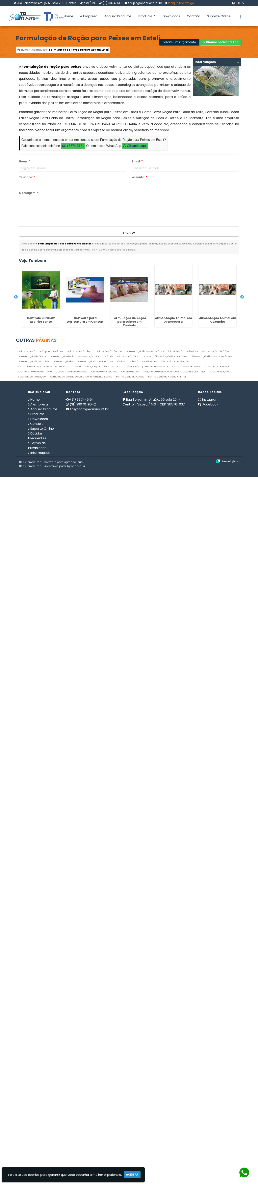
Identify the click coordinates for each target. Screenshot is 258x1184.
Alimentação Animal (110, 1061)
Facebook (210, 1114)
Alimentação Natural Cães (171, 1067)
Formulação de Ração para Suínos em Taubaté (37, 379)
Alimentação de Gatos (32, 1067)
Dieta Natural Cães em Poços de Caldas (37, 951)
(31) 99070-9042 (83, 1114)
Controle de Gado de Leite (71, 1082)
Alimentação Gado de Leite (134, 1067)
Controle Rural (130, 1082)
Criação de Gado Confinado (161, 1082)
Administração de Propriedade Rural (40, 1061)
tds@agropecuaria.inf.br (145, 3)
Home (68, 16)
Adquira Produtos (117, 16)
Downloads (171, 16)
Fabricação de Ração (32, 1087)
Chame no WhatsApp (220, 42)
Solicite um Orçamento (179, 42)
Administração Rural (80, 1061)
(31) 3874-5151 (112, 3)
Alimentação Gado (62, 1067)
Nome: (24, 161)
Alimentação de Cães (215, 1061)
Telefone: (27, 177)
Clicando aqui (134, 146)
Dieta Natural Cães (194, 1082)
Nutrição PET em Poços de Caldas (37, 718)
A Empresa (88, 16)
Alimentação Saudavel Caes (95, 1072)
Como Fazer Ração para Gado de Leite (96, 1077)
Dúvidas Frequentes (37, 1146)
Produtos (147, 16)
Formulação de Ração (130, 1087)
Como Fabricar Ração (175, 1072)
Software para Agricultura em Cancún (37, 337)
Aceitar (132, 1175)
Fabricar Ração (219, 1082)
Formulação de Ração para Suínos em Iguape (37, 1028)
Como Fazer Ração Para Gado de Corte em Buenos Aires (37, 810)
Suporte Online (219, 16)
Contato (193, 16)
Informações (40, 1163)
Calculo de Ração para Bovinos (137, 1072)
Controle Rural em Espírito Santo (37, 300)
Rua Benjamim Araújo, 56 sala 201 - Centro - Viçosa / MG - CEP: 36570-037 (154, 1112)
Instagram (210, 1110)
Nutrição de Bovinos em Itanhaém (37, 543)
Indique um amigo (181, 3)
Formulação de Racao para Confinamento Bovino (81, 1087)
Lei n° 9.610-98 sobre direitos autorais (113, 249)
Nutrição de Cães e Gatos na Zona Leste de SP (37, 688)
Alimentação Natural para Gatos (211, 1067)
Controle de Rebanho (104, 1082)
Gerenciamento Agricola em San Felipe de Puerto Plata (37, 777)
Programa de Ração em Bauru (37, 862)
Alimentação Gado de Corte (95, 1067)
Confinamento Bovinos (186, 1077)
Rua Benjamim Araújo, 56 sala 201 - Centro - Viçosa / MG (56, 3)
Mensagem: (28, 193)
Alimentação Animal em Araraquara (37, 410)
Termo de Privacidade (37, 1156)
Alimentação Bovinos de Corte (145, 1061)
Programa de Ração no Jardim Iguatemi (37, 643)
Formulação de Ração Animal (167, 1087)
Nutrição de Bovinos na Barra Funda (37, 585)
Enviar (129, 233)
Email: (137, 161)
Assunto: (139, 177)
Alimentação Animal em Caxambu (37, 452)
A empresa (39, 1114)
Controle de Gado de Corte (35, 1082)
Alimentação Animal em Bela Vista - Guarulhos (37, 888)
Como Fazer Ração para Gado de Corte (43, 1077)
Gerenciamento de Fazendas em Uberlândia (37, 512)
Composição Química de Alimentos (146, 1077)
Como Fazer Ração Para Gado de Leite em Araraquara (37, 989)
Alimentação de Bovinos (183, 1061)
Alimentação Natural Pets (34, 1072)
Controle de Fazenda (218, 1077)
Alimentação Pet (63, 1072)
